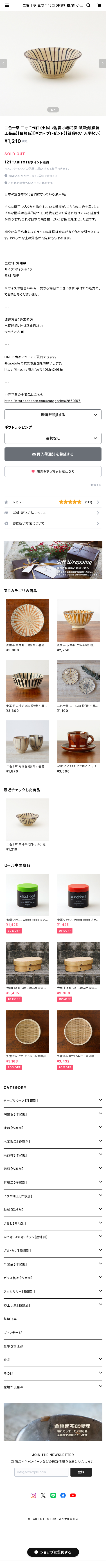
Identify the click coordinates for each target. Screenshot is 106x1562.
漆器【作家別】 (14, 1128)
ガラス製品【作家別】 (18, 1278)
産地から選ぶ (13, 1387)
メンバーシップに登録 (20, 168)
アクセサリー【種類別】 (19, 1291)
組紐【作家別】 (14, 1169)
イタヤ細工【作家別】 (18, 1196)
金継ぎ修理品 (13, 1346)
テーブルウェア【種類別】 (21, 1101)
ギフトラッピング (18, 427)
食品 (7, 1360)
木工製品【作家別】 (17, 1141)
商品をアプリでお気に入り (53, 472)
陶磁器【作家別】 (15, 1114)
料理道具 (10, 1319)
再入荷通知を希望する (53, 454)
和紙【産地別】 (14, 1210)
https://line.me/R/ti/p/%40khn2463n (34, 369)
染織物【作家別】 (15, 1155)
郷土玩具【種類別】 (17, 1305)
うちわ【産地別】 (15, 1223)
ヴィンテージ (13, 1332)
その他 (8, 1373)
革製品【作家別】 (15, 1264)
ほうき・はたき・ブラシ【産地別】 (26, 1237)
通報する (95, 485)
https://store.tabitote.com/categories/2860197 (43, 401)
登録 (81, 1472)
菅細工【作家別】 (15, 1182)
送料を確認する (48, 176)
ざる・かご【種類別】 (17, 1251)
